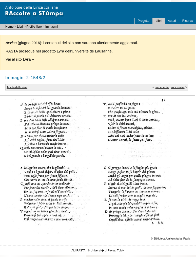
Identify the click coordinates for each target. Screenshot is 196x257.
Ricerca (187, 21)
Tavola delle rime (17, 87)
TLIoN (121, 250)
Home (9, 26)
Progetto (143, 21)
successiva (178, 87)
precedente (162, 87)
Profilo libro (34, 26)
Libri (159, 21)
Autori (172, 21)
